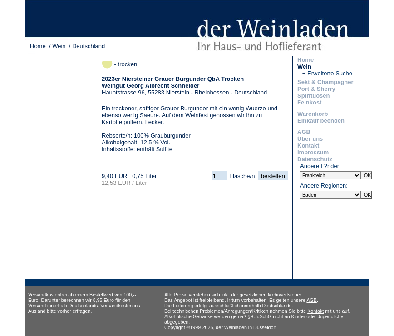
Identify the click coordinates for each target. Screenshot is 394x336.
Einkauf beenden (321, 120)
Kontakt (308, 145)
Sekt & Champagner (325, 82)
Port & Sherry (316, 88)
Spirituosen (313, 95)
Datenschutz (314, 159)
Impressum (313, 152)
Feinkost (309, 102)
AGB (303, 131)
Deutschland (88, 46)
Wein (58, 46)
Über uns (310, 138)
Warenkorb (312, 113)
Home (38, 46)
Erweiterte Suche (329, 73)
